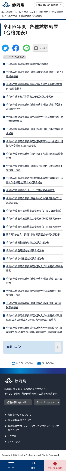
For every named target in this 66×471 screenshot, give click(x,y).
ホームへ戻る (48, 363)
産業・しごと (29, 12)
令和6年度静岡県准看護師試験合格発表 (27, 64)
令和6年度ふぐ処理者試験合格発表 (25, 258)
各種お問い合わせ (16, 402)
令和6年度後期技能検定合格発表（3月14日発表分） (33, 226)
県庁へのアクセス (45, 402)
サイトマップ (14, 441)
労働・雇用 (43, 12)
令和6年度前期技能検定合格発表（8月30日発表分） (33, 210)
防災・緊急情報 (55, 468)
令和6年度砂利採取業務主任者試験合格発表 (30, 96)
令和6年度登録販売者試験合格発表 (25, 250)
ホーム (18, 12)
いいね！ (43, 48)
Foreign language (47, 5)
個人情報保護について (19, 420)
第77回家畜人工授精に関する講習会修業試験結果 (33, 234)
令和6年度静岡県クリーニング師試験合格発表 (30, 190)
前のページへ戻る (24, 363)
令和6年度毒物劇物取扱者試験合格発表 (27, 242)
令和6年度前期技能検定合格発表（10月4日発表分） (33, 218)
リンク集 (12, 436)
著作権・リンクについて (20, 415)
